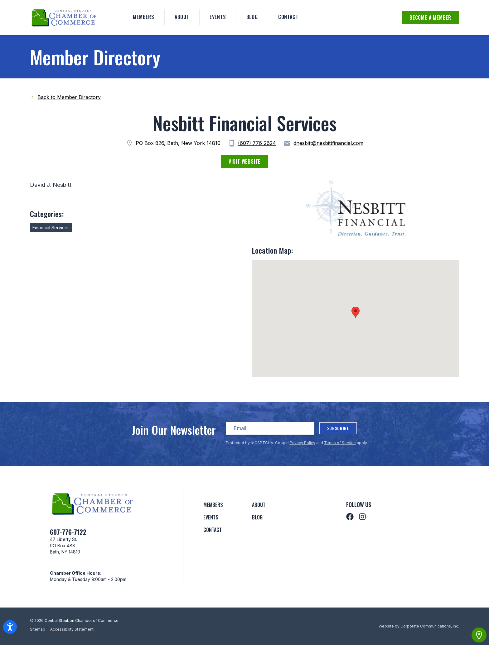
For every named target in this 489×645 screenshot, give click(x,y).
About (182, 17)
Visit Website (244, 161)
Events (218, 17)
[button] (355, 312)
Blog (252, 17)
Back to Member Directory (65, 97)
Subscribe (338, 428)
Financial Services (51, 227)
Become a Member (430, 17)
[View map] (479, 635)
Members (143, 17)
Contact (288, 17)
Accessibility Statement (72, 629)
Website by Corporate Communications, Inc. (419, 626)
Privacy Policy (302, 442)
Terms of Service (340, 442)
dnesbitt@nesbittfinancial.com (323, 143)
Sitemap (37, 629)
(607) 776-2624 (257, 143)
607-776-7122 (68, 532)
